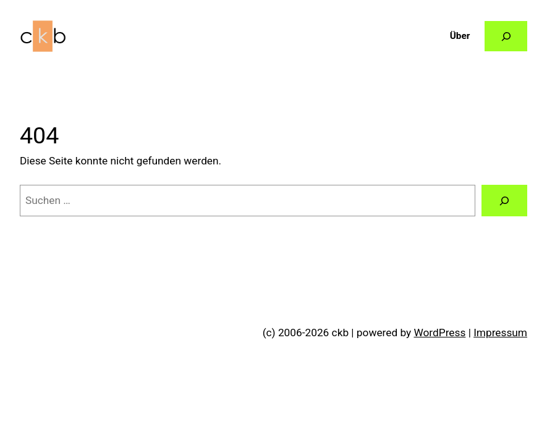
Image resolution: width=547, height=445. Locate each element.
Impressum (500, 332)
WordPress (439, 332)
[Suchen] (504, 200)
